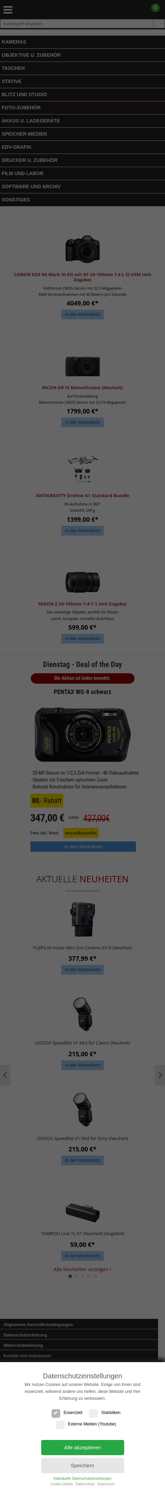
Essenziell (67, 1412)
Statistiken (104, 1412)
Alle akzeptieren (82, 1447)
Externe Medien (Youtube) (86, 1424)
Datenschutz (85, 1484)
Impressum (106, 1484)
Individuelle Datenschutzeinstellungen (82, 1478)
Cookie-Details (62, 1484)
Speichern (82, 1465)
